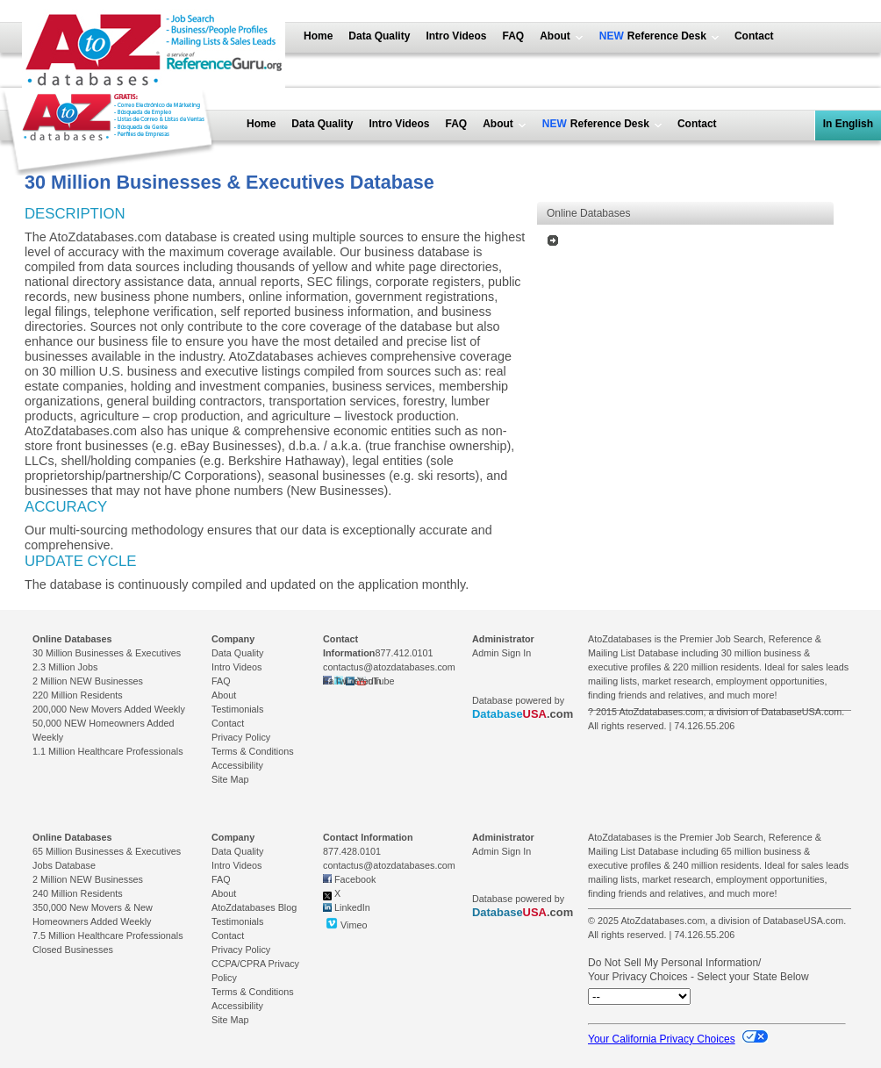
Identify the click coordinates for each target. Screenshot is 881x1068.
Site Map (230, 779)
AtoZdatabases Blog (254, 907)
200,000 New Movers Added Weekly (108, 709)
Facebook (355, 879)
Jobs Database (64, 865)
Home (318, 36)
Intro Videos (456, 36)
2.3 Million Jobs (64, 667)
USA (535, 713)
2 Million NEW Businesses (87, 681)
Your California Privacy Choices (678, 1039)
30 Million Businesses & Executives (106, 653)
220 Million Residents (77, 695)
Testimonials (237, 709)
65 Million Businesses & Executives (106, 851)
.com (522, 713)
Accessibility (237, 765)
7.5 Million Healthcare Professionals (107, 935)
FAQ (514, 36)
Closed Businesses (72, 949)
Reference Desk (665, 36)
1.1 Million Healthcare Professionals (107, 751)
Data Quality (379, 36)
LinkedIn (352, 907)
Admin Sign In (501, 653)
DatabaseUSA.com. (802, 711)
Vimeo (345, 923)
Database (497, 713)
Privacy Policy (240, 737)
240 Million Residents (77, 893)
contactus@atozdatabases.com (389, 667)
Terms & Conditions (252, 751)
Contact (754, 36)
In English (848, 124)
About (555, 36)
